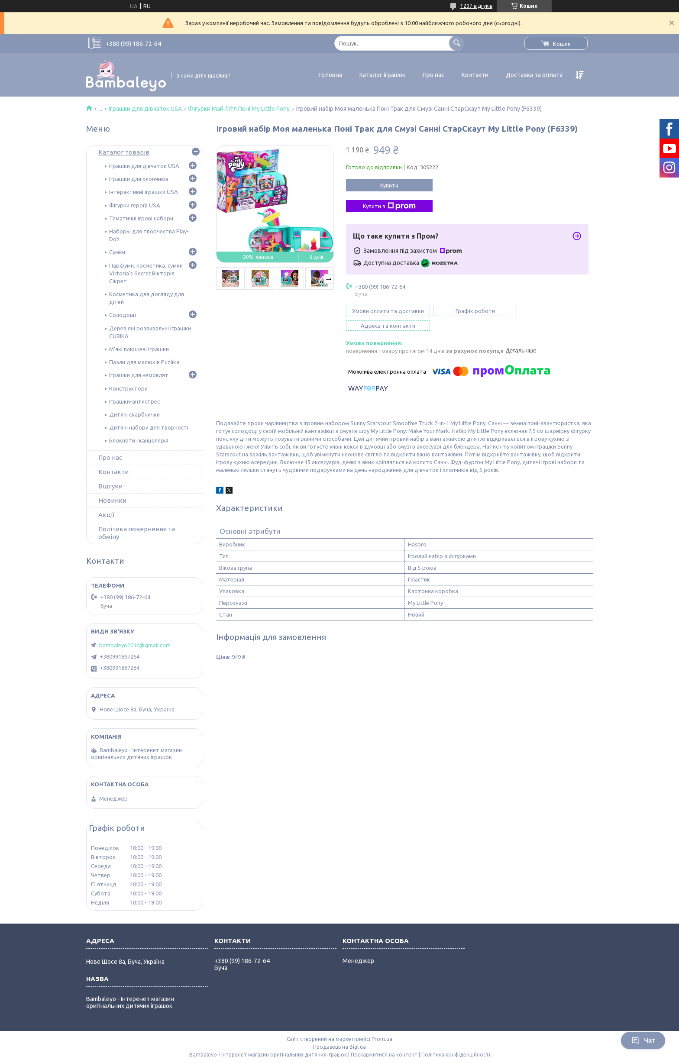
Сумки (117, 252)
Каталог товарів (123, 152)
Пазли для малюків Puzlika (144, 362)
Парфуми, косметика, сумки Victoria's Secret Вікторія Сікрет (146, 273)
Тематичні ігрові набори (141, 218)
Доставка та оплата (534, 74)
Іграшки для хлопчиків (138, 179)
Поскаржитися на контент (384, 1054)
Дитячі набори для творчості (148, 427)
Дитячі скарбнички (134, 414)
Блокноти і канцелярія (138, 440)
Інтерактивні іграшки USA (143, 192)
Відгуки (110, 486)
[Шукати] (456, 43)
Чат (643, 1040)
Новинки (112, 500)
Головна (330, 74)
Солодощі (122, 315)
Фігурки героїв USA (134, 205)
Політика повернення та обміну (136, 532)
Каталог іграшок (382, 74)
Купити (389, 185)
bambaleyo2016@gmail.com (135, 645)
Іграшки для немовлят (138, 375)
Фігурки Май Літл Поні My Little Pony (239, 108)
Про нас (433, 74)
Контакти (475, 74)
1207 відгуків (476, 6)
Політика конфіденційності (455, 1054)
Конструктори (128, 388)
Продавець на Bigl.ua (339, 1047)
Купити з (389, 206)
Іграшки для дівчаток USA (145, 108)
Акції (106, 514)
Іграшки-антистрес (134, 401)
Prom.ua (382, 1039)
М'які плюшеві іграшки (139, 349)
